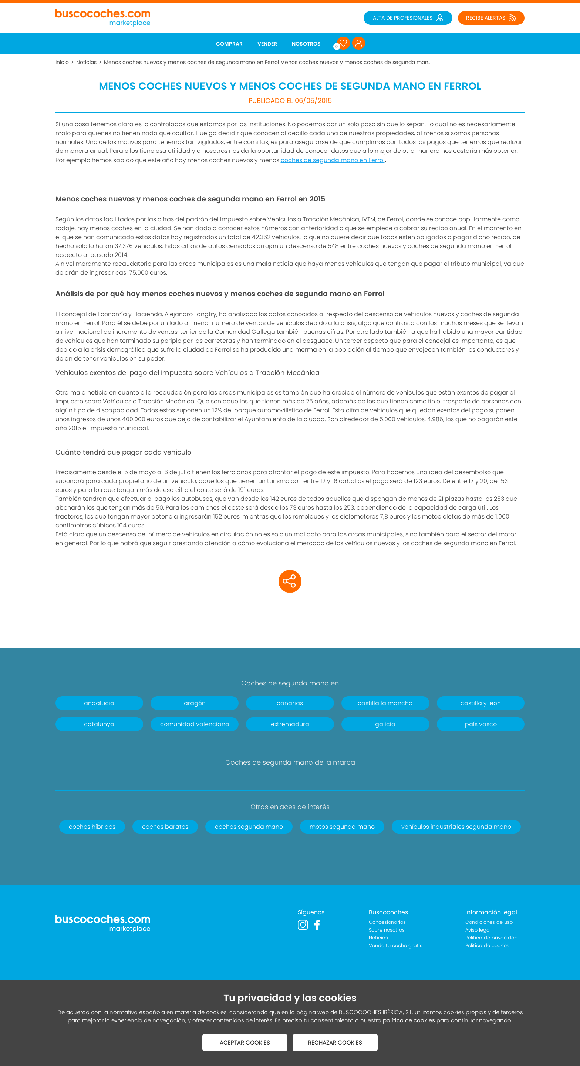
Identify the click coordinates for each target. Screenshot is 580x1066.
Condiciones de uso (489, 922)
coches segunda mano (249, 826)
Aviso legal (478, 929)
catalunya (99, 724)
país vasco (481, 724)
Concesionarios (387, 922)
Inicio (62, 62)
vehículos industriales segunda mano (456, 826)
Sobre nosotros (387, 929)
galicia (385, 724)
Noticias (86, 62)
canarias (290, 703)
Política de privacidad (491, 937)
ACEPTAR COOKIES (245, 1042)
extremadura (290, 724)
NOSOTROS (306, 43)
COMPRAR (229, 43)
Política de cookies (487, 945)
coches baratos (165, 826)
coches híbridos (92, 826)
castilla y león (481, 703)
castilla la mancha (385, 703)
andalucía (99, 703)
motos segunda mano (342, 826)
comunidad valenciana (194, 724)
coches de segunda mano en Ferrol (333, 160)
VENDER (267, 43)
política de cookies (409, 1020)
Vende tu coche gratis (395, 945)
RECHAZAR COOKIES (335, 1042)
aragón (195, 703)
